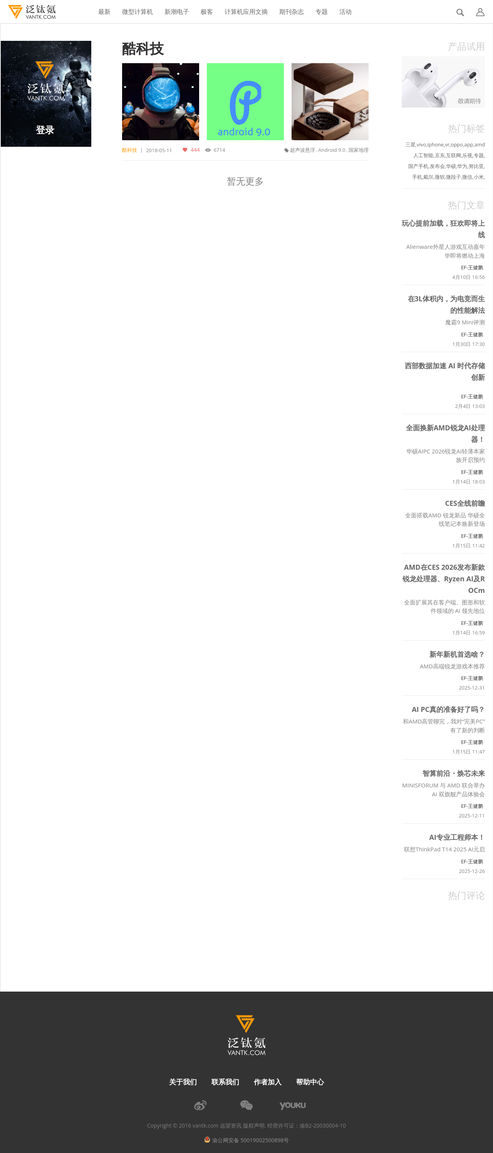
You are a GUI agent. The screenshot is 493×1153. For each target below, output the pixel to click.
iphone (435, 144)
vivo (421, 144)
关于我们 (183, 1081)
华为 (462, 166)
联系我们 (225, 1081)
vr (447, 144)
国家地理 (359, 149)
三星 (411, 144)
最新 (104, 11)
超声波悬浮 (302, 149)
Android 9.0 (331, 149)
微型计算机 (137, 11)
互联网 (453, 155)
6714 (218, 149)
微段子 (453, 176)
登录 (45, 129)
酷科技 (143, 48)
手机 (417, 176)
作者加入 (268, 1081)
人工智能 (423, 155)
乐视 (467, 155)
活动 (345, 11)
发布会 (437, 166)
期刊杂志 (291, 11)
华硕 (451, 166)
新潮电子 (176, 11)
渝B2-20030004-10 (323, 1126)
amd (480, 144)
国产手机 (418, 166)
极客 (207, 11)
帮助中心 (310, 1081)
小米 (479, 176)
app (468, 144)
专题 (321, 11)
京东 (440, 155)
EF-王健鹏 (472, 267)
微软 (440, 176)
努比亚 (476, 166)
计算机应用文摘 (246, 11)
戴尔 (428, 176)
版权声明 (254, 1126)
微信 (467, 176)
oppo (457, 144)
